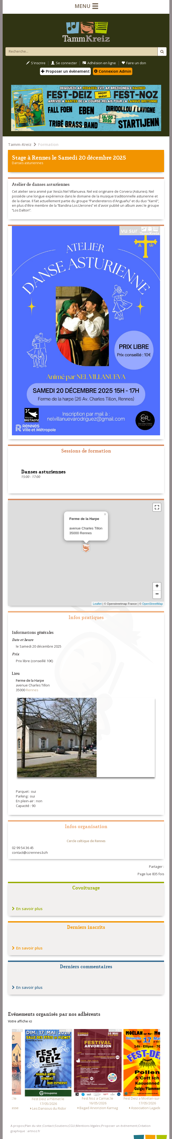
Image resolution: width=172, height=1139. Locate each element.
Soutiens (61, 1126)
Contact (48, 1126)
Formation (48, 144)
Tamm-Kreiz (19, 144)
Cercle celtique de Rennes (86, 841)
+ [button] (157, 587)
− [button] (157, 594)
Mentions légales (88, 1126)
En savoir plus (27, 908)
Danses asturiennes (27, 163)
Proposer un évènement (65, 71)
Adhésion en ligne (99, 63)
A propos (17, 1126)
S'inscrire (36, 63)
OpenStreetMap (152, 603)
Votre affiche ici (20, 1021)
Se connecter (64, 63)
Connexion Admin (112, 71)
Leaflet (97, 603)
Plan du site (33, 1126)
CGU (72, 1126)
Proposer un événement (119, 1126)
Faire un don (133, 63)
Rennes (41, 157)
